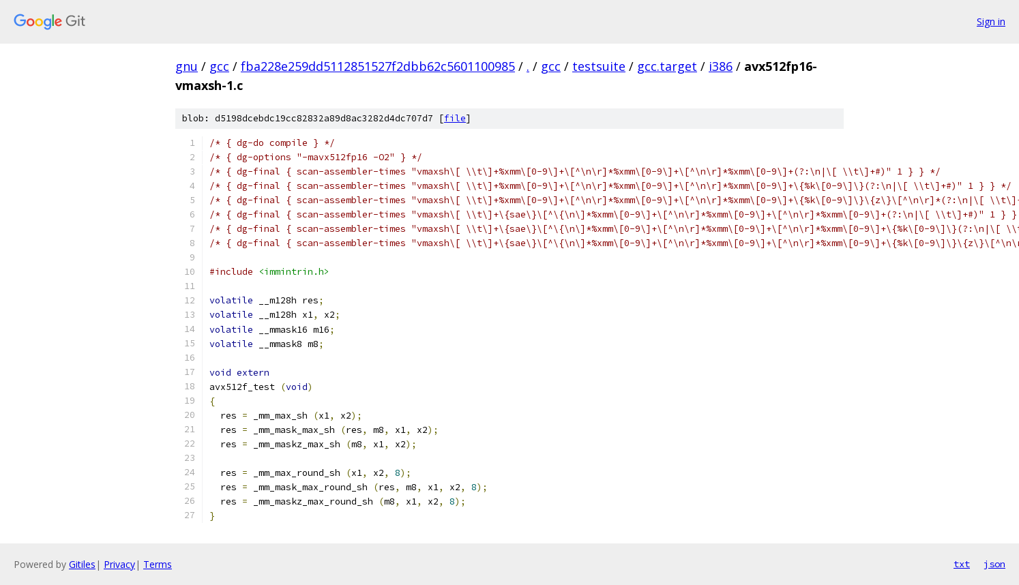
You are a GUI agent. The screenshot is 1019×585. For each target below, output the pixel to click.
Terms (157, 564)
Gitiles (82, 564)
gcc (219, 66)
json (994, 564)
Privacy (119, 564)
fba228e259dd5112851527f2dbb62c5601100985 (378, 66)
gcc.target (667, 66)
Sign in (991, 21)
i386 (721, 66)
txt (962, 564)
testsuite (598, 66)
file (455, 118)
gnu (186, 66)
